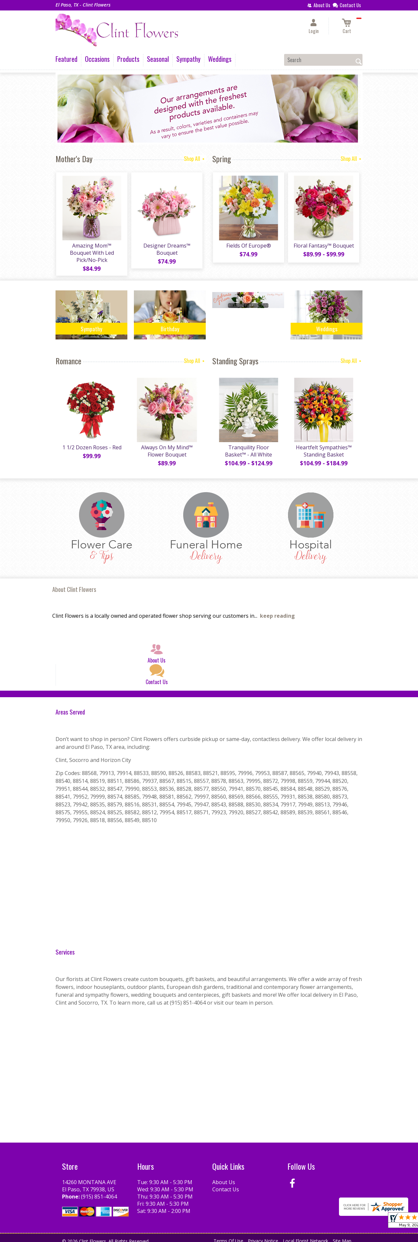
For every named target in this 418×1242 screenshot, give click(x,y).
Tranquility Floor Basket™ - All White (248, 445)
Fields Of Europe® (248, 246)
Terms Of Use (228, 1235)
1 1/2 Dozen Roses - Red (91, 441)
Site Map (342, 1235)
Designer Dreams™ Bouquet (166, 250)
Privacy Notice (263, 1235)
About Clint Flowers (74, 583)
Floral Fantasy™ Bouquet (323, 246)
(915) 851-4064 (99, 1191)
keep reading (277, 610)
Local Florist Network (305, 1235)
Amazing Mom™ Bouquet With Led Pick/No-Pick (91, 250)
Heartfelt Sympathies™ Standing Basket (323, 445)
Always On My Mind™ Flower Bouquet (166, 445)
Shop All (195, 159)
